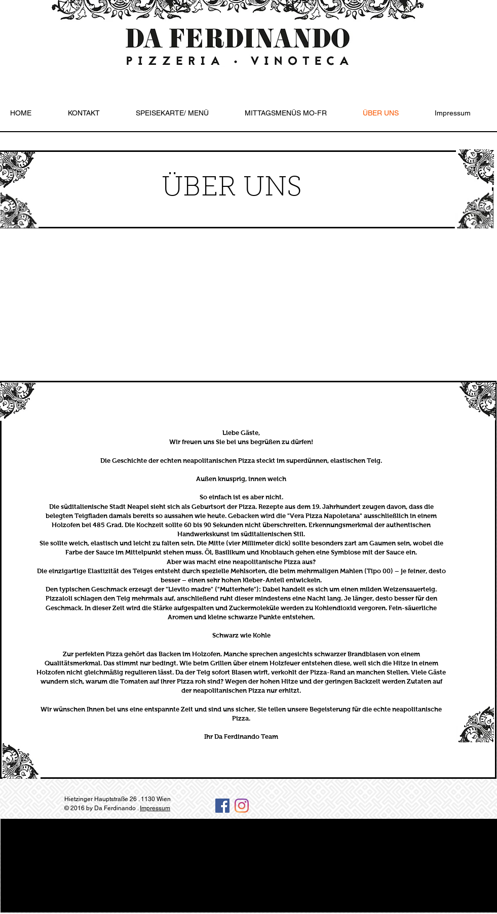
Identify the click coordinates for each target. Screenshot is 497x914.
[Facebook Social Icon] (222, 806)
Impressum (155, 808)
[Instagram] (242, 806)
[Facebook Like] (409, 813)
